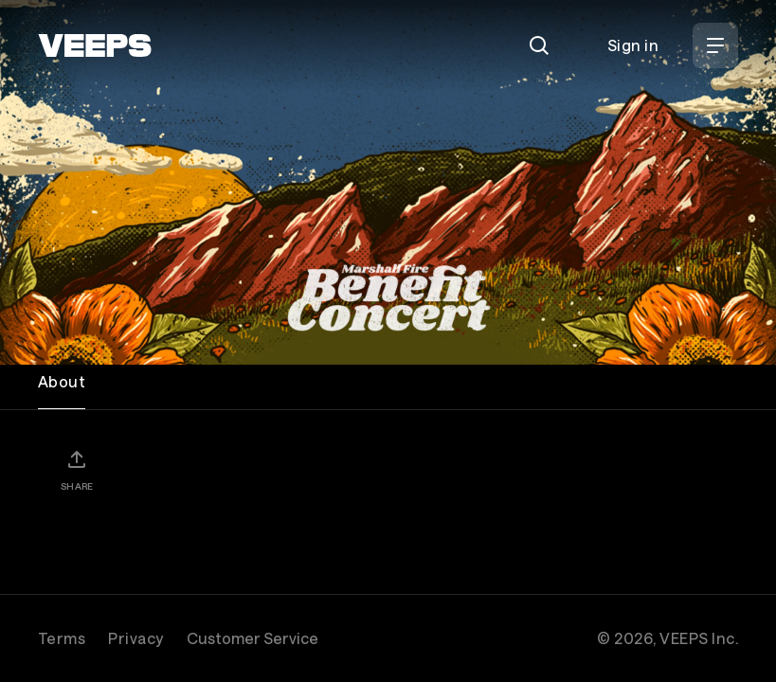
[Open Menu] (715, 45)
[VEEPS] (95, 45)
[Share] (77, 469)
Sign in (633, 45)
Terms (61, 638)
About (61, 381)
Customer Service (252, 638)
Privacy (135, 638)
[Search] (539, 45)
